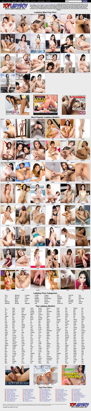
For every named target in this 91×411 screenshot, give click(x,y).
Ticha (82, 319)
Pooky (66, 358)
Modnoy (49, 343)
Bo (13, 316)
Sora (74, 345)
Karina (40, 309)
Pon (66, 351)
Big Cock (17, 296)
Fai (22, 330)
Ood (66, 311)
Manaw (40, 358)
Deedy (23, 309)
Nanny (58, 313)
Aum (6, 342)
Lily (39, 338)
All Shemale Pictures (11, 389)
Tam (82, 308)
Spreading (70, 300)
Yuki (82, 359)
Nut (57, 356)
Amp (6, 322)
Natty (58, 322)
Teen (80, 295)
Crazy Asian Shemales (29, 397)
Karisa (40, 311)
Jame (31, 329)
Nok (58, 342)
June (31, 358)
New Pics (8, 1)
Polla (66, 350)
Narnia (58, 316)
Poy (66, 361)
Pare (66, 325)
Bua (13, 327)
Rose (74, 314)
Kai (31, 363)
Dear (13, 363)
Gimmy (23, 351)
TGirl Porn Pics (77, 389)
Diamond (24, 314)
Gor (23, 359)
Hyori (31, 319)
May (48, 309)
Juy (31, 359)
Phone (66, 338)
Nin (57, 334)
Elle (22, 321)
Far (22, 334)
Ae (5, 308)
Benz (13, 311)
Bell (6, 361)
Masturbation (47, 298)
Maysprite (49, 311)
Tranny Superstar (11, 394)
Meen (48, 314)
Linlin (39, 343)
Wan (82, 338)
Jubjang (32, 353)
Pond (66, 353)
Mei (47, 317)
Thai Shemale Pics (61, 395)
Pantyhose (46, 301)
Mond (48, 345)
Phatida (67, 337)
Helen (31, 314)
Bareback (7, 301)
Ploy (66, 348)
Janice (31, 330)
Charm (14, 338)
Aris (6, 337)
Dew (23, 313)
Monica (48, 346)
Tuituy (82, 327)
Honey (32, 317)
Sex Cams (33, 1)
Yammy (83, 348)
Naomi (58, 314)
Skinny (59, 301)
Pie (66, 342)
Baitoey (6, 345)
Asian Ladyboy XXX (62, 390)
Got (22, 361)
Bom (13, 317)
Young (80, 303)
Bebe (6, 356)
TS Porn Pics (44, 398)
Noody (58, 346)
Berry (13, 313)
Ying (82, 351)
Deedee (23, 308)
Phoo (66, 340)
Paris (66, 327)
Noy (58, 351)
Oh (57, 361)
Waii (82, 337)
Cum (26, 296)
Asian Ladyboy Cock (46, 394)
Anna (6, 330)
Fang (23, 332)
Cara (13, 334)
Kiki (39, 321)
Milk (48, 324)
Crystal (14, 354)
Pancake (67, 321)
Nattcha (58, 321)
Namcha (49, 356)
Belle (13, 308)
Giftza (23, 350)
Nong (58, 343)
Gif (22, 346)
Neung (58, 330)
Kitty (39, 325)
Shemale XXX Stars (62, 399)
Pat (66, 329)
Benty (13, 309)
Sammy (75, 321)
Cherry (14, 343)
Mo (47, 340)
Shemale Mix (60, 397)
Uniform (81, 301)
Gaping (36, 296)
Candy (14, 332)
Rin (74, 311)
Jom (31, 350)
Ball (6, 346)
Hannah (32, 313)
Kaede (31, 361)
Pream (66, 363)
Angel (6, 325)
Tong (82, 324)
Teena (82, 316)
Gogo (23, 358)
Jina (31, 348)
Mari (39, 361)
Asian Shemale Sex (11, 399)
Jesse (31, 340)
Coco (13, 350)
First (23, 338)
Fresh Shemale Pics (46, 390)
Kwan (39, 327)
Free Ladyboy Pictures (78, 397)
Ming (48, 332)
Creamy (14, 353)
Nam (48, 354)
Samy (74, 322)
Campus (14, 330)
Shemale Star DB (11, 397)
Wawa (82, 340)
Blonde (16, 301)
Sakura (75, 319)
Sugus (74, 351)
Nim (58, 332)
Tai (74, 363)
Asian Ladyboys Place (46, 399)
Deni (23, 311)
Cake (13, 329)
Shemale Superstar (28, 390)
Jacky (31, 325)
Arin (6, 335)
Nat (57, 317)
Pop (66, 359)
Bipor (13, 314)
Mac (39, 353)
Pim (66, 343)
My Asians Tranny (28, 394)
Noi (57, 340)
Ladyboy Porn (76, 399)
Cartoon (14, 337)
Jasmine (32, 332)
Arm (6, 338)
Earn (23, 319)
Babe (6, 300)
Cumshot (27, 298)
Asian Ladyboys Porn (11, 398)
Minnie (48, 335)
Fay (22, 335)
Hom (31, 316)
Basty (6, 351)
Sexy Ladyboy (76, 392)
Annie (6, 332)
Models (20, 1)
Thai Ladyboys (44, 392)
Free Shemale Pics (28, 392)
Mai (39, 354)
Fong (23, 342)
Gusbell (32, 311)
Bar (6, 350)
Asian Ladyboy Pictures (30, 398)
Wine (82, 345)
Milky (48, 325)
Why (82, 342)
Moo (48, 348)
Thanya (83, 317)
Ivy (31, 324)
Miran (48, 338)
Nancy (58, 308)
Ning (58, 335)
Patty (66, 330)
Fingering (27, 303)
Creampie (27, 295)
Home (3, 1)
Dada (13, 356)
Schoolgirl (59, 298)
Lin (39, 340)
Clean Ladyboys (45, 395)
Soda (74, 335)
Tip (82, 322)
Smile (74, 332)
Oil (57, 363)
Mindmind (49, 330)
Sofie (74, 338)
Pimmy (67, 345)
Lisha (39, 346)
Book (13, 322)
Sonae (74, 340)
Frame (23, 343)
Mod (48, 342)
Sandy (74, 324)
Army (6, 340)
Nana (48, 363)
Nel (57, 325)
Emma (23, 324)
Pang (66, 322)
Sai (74, 317)
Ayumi (6, 343)
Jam (31, 327)
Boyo (13, 325)
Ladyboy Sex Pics (28, 401)
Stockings (70, 301)
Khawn (40, 319)
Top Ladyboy (10, 407)
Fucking (37, 295)
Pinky (66, 346)
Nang (58, 309)
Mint (48, 337)
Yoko (82, 353)
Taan (74, 361)
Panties (46, 300)
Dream (23, 317)
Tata (82, 313)
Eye (22, 329)
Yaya (82, 350)
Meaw (48, 313)
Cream (14, 351)
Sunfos (75, 353)
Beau (6, 354)
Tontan (83, 325)
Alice (6, 313)
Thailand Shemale (45, 393)
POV (58, 295)
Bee (6, 358)
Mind (48, 329)
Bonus (13, 321)
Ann (6, 329)
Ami (6, 321)
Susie (74, 356)
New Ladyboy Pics (45, 389)
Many (39, 359)
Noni (58, 345)
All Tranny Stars (61, 401)
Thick (80, 296)
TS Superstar (76, 401)
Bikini (16, 300)
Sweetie (75, 359)
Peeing (46, 303)
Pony (66, 354)
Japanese (37, 301)
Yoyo (82, 354)
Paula (66, 332)
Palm (66, 316)
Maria (39, 363)
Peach (66, 334)
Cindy (13, 348)
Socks (69, 296)
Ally (6, 317)
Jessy (31, 343)
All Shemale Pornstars (62, 394)
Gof (22, 356)
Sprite (74, 348)
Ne (57, 324)
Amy (6, 324)
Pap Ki (67, 324)
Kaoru (40, 308)
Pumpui (75, 308)
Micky (48, 322)
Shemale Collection (29, 389)
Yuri (82, 361)
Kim (39, 322)
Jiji (31, 345)
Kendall (40, 317)
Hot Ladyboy (60, 392)
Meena (48, 316)
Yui (82, 358)
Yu (82, 356)
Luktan (40, 348)
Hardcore (37, 300)
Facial (26, 300)
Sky (74, 330)
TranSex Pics (76, 390)
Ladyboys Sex (76, 398)
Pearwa (67, 335)
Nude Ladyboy (10, 392)
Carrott (14, 335)
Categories (14, 1)
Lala (39, 330)
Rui (74, 316)
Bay (6, 353)
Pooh (66, 356)
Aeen (6, 309)
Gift (23, 348)
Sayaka (75, 327)
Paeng (66, 314)
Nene (58, 327)
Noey (58, 338)
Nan (48, 361)
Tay (82, 314)
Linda (39, 342)
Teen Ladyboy (27, 395)
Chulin (14, 346)
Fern (23, 337)
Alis (6, 314)
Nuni (58, 354)
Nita (58, 337)
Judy (31, 354)
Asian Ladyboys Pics (11, 390)
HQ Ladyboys (27, 393)
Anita (6, 327)
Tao (82, 311)
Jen (31, 337)
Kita (39, 324)
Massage (46, 296)
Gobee (23, 354)
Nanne (58, 311)
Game (23, 345)
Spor (74, 346)
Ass (6, 298)
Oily (66, 308)
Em (22, 322)
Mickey (48, 321)
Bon (13, 319)
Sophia (75, 343)
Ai (5, 311)
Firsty (23, 340)
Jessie (31, 342)
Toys (80, 300)
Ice (31, 321)
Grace (23, 363)
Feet (26, 301)
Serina (75, 329)
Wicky (82, 343)
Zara (82, 363)
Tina (82, 321)
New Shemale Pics (45, 401)
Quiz (74, 309)
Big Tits (17, 298)
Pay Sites (48, 1)
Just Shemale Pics (77, 393)
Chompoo (14, 345)
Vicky (82, 334)
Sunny (75, 354)
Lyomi (39, 351)
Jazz (31, 334)
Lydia (39, 350)
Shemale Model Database (13, 395)
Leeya (39, 335)
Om (66, 309)
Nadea (48, 351)
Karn (39, 313)
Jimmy (32, 346)
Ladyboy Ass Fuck (61, 393)
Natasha (59, 319)
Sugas (74, 350)
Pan (66, 319)
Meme (48, 319)
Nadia (48, 353)
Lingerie (46, 295)
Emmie (23, 325)
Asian (6, 296)
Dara (13, 359)
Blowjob (17, 303)
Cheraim (14, 342)
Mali (39, 356)
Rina (74, 313)
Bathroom (7, 303)
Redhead (59, 296)
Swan (74, 358)
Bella (6, 363)
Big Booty (17, 295)
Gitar (23, 353)
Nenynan (59, 329)
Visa (82, 335)
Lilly (39, 337)
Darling (14, 361)
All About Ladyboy (11, 393)
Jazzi (31, 335)
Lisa (39, 345)
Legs (36, 303)
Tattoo (70, 303)
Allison (6, 316)
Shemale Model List (78, 394)
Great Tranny (60, 389)
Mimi (48, 327)
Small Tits (70, 295)
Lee (39, 334)
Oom (66, 313)
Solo (69, 298)
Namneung (49, 358)
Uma (82, 329)
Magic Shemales (61, 398)
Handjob (37, 298)
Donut (23, 316)
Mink (48, 334)
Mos (48, 350)
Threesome (81, 298)
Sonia (74, 342)
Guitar (32, 309)
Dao (13, 358)
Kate (39, 316)
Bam (6, 348)
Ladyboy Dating (40, 1)
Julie (31, 356)
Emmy (23, 327)
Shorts (58, 300)
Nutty (58, 358)
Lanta (39, 332)
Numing (58, 353)
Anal (6, 295)
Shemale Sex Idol (45, 397)
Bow (13, 324)
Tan (82, 309)
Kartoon (40, 314)
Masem (48, 308)
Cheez (13, 340)
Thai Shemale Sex (11, 401)
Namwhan (49, 359)
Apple (6, 334)
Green (31, 308)
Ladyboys (26, 399)
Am (6, 319)
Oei (57, 359)
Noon (58, 350)
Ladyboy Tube (26, 1)
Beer (6, 359)
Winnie (83, 346)
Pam (66, 317)
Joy (31, 351)
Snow (74, 334)
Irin (31, 322)
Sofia (74, 337)
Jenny (31, 338)
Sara (74, 325)
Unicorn (83, 330)
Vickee (83, 332)
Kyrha (40, 329)
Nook (58, 348)
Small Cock (60, 303)
